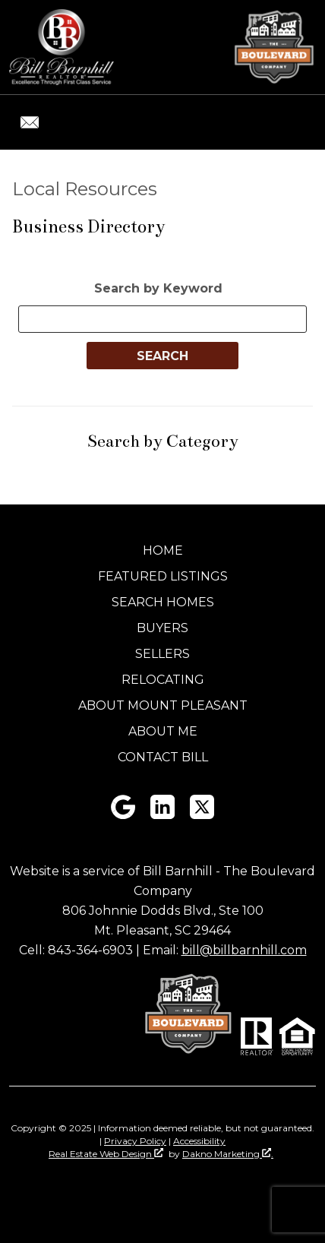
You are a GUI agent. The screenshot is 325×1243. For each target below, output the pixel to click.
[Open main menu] (297, 122)
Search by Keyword (158, 288)
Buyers (162, 628)
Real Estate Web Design (106, 1153)
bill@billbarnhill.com (244, 950)
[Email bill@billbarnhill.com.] (29, 122)
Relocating (162, 679)
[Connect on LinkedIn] (162, 815)
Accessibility (199, 1141)
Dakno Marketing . (227, 1153)
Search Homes (163, 602)
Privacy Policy (135, 1141)
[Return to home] (61, 47)
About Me (162, 731)
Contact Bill (163, 757)
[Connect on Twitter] (202, 815)
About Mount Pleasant (163, 705)
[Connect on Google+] (123, 815)
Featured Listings (163, 576)
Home (163, 550)
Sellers (162, 654)
